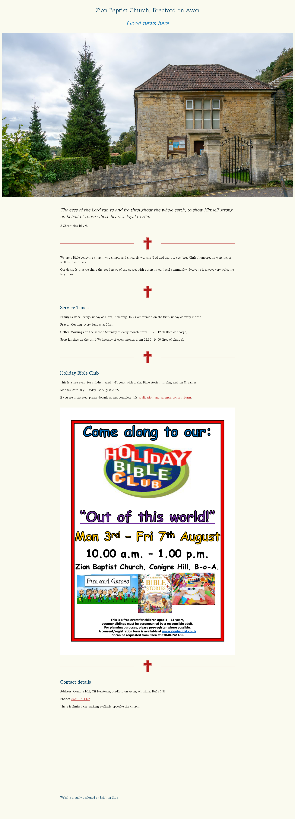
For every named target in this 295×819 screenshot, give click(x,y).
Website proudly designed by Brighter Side (89, 797)
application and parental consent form (164, 397)
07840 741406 (80, 699)
